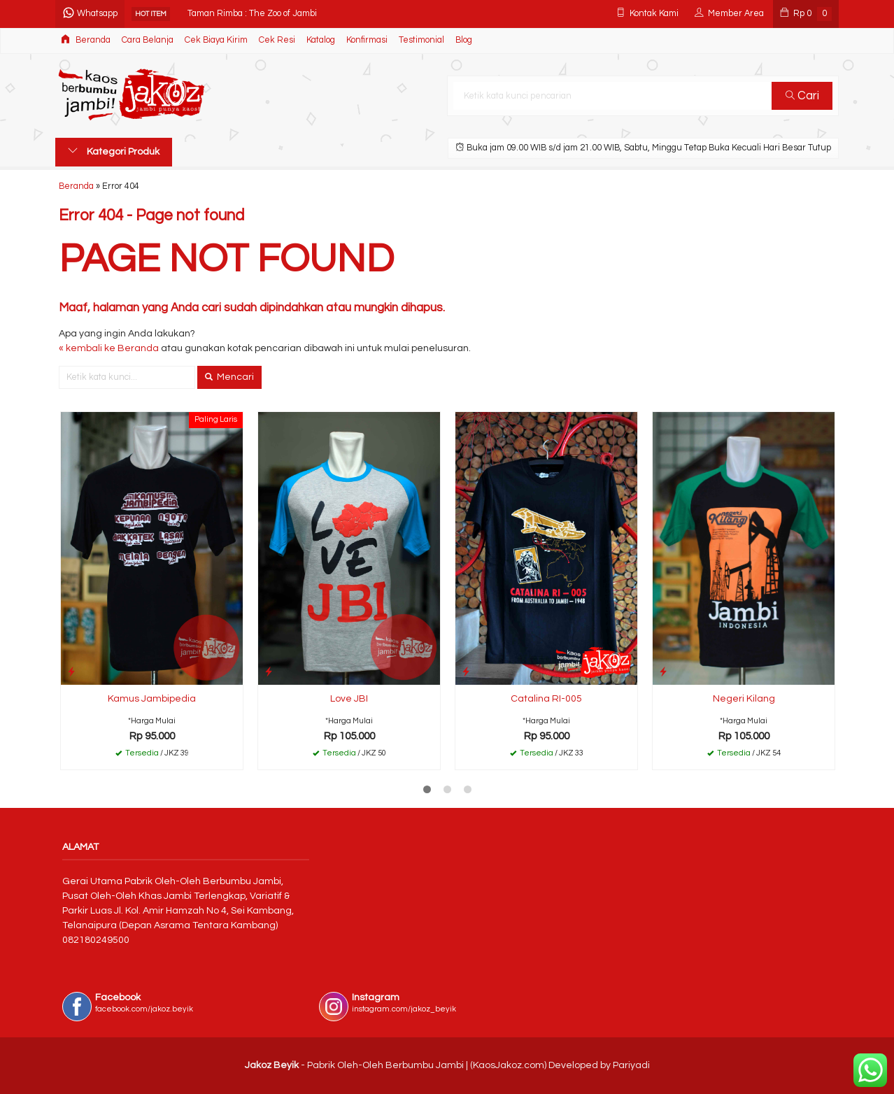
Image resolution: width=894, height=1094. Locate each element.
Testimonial (421, 40)
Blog (463, 40)
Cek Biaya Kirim (216, 40)
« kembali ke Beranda (109, 348)
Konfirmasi (367, 40)
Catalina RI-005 (546, 699)
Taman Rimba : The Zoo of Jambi (252, 13)
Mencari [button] (229, 377)
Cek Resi (277, 40)
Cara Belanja (147, 40)
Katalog (320, 40)
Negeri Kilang (744, 699)
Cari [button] (802, 96)
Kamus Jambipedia (152, 699)
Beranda (86, 39)
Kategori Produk (113, 151)
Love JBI (349, 699)
